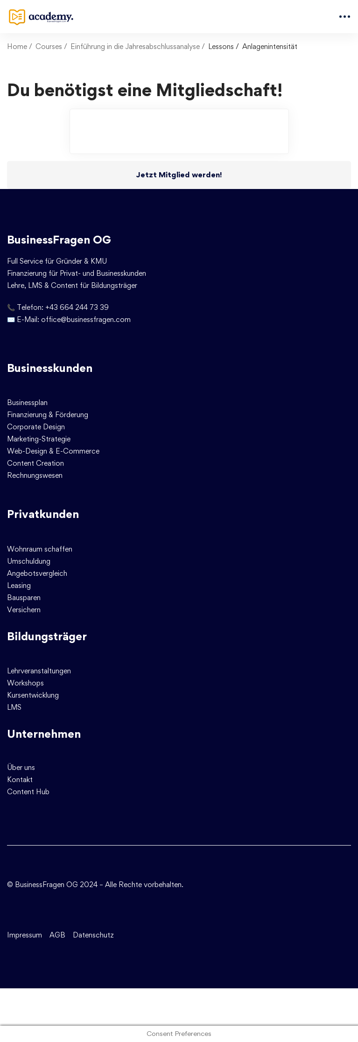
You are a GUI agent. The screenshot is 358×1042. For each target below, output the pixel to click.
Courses (48, 46)
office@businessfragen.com (86, 319)
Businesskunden (49, 368)
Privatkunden (43, 514)
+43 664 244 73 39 (77, 307)
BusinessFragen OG (59, 239)
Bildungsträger (47, 636)
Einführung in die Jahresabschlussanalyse (135, 46)
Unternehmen (44, 734)
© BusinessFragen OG (42, 884)
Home (17, 46)
